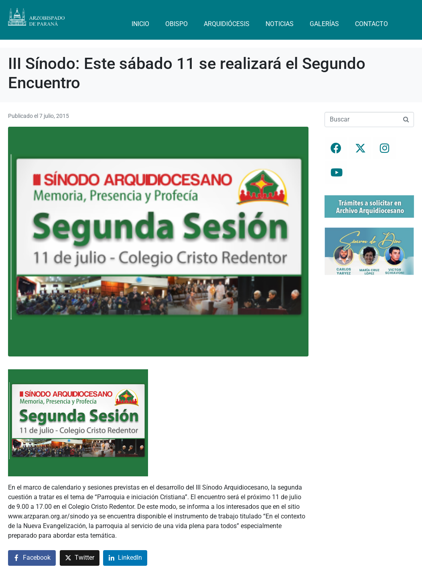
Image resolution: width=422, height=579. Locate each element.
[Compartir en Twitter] (79, 558)
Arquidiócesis (227, 24)
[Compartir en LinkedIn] (125, 558)
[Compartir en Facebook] (32, 558)
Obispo (176, 24)
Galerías (324, 24)
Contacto (371, 24)
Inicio (140, 24)
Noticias (280, 24)
